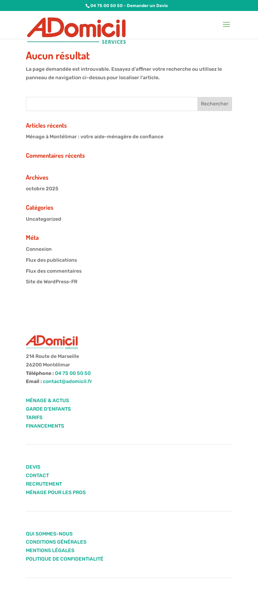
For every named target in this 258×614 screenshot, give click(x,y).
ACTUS (60, 401)
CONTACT (37, 476)
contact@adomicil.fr (67, 381)
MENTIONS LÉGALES (50, 551)
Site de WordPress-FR (51, 282)
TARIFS (34, 418)
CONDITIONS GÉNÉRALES (56, 542)
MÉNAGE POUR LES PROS (56, 493)
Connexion (39, 249)
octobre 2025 (42, 189)
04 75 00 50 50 (106, 5)
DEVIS (33, 467)
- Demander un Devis (145, 5)
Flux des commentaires (54, 271)
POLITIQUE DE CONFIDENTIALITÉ (64, 559)
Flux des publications (51, 260)
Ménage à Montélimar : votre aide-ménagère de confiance (94, 137)
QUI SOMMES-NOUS (49, 534)
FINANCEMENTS (45, 426)
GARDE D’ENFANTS (48, 409)
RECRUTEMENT (44, 484)
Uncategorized (43, 219)
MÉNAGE (36, 401)
